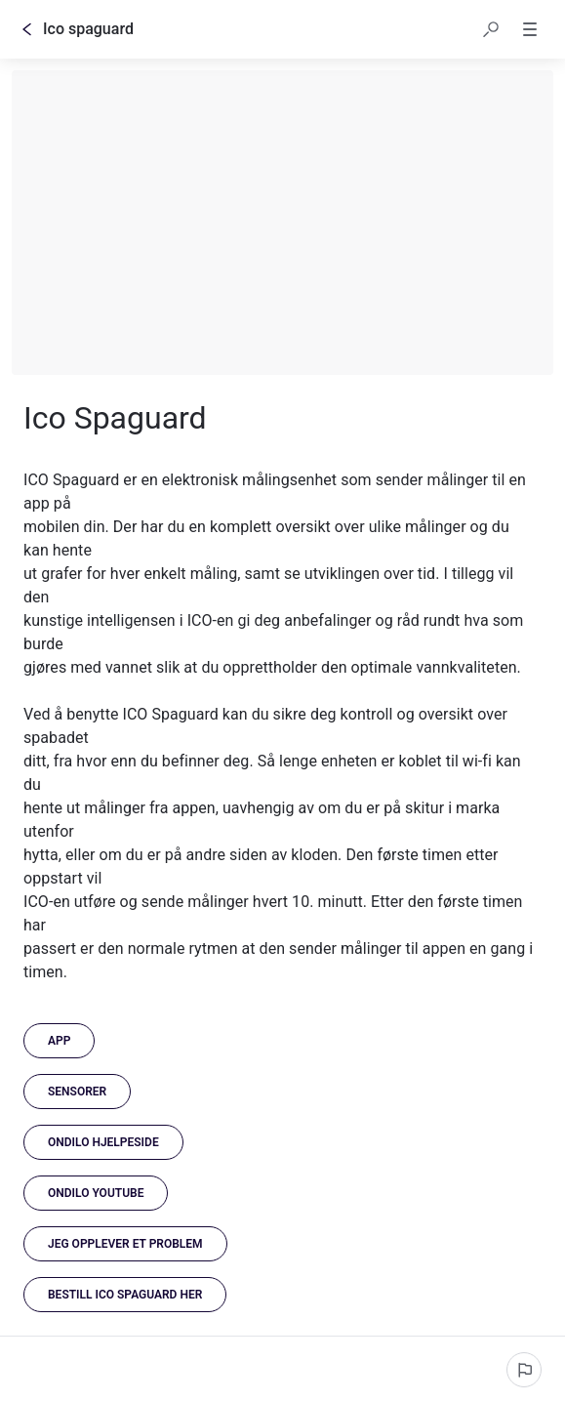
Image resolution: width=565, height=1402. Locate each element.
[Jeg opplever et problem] (125, 1243)
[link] (103, 1142)
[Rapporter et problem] (524, 1369)
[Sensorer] (77, 1091)
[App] (59, 1040)
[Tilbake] (27, 29)
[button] (491, 29)
